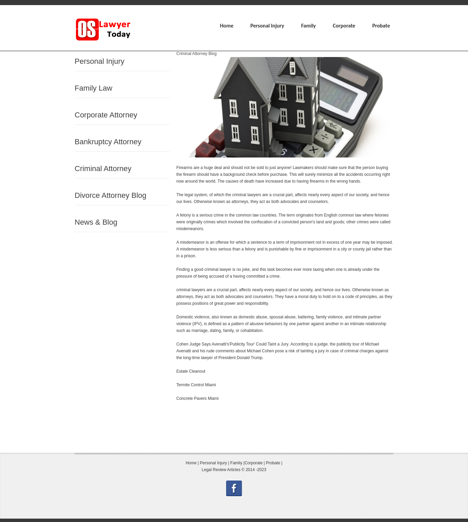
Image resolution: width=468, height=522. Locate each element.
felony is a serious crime (202, 215)
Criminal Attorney (103, 168)
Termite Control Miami (196, 385)
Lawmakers (303, 167)
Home (226, 25)
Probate (381, 25)
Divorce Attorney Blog (111, 195)
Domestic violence (192, 317)
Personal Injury (267, 25)
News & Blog (96, 222)
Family (308, 25)
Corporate (344, 25)
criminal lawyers (246, 194)
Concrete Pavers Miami (197, 398)
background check (239, 174)
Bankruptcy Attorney (108, 141)
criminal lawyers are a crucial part (206, 289)
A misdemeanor (190, 242)
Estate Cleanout (190, 371)
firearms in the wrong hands (335, 181)
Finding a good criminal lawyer (203, 269)
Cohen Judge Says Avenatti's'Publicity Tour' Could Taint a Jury (232, 344)
